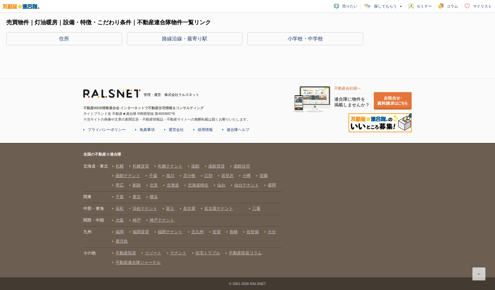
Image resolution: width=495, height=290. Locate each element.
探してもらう (385, 6)
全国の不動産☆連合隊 (182, 214)
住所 (64, 38)
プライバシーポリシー (107, 129)
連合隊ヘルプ (238, 129)
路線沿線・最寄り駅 (184, 38)
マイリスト (482, 6)
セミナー (424, 6)
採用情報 (205, 129)
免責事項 (147, 129)
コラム (452, 6)
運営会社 (176, 129)
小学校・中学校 (305, 38)
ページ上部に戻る (479, 274)
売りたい (349, 6)
